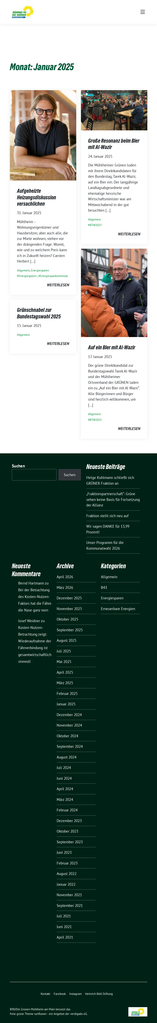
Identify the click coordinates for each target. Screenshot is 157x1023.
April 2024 (65, 782)
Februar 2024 (67, 803)
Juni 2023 (64, 846)
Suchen (18, 459)
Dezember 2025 (69, 591)
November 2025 (69, 602)
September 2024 (70, 740)
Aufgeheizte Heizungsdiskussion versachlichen (36, 191)
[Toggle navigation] (142, 28)
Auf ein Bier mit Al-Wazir (111, 341)
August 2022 (66, 867)
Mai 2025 (64, 655)
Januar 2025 (66, 697)
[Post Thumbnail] (43, 128)
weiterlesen (58, 278)
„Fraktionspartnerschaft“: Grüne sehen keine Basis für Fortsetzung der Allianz (113, 493)
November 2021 (69, 888)
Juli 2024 (64, 761)
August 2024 (66, 751)
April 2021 (65, 931)
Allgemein (23, 264)
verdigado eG (78, 1008)
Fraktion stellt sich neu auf (107, 509)
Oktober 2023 (67, 825)
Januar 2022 (66, 878)
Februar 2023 (67, 857)
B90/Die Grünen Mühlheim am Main (79, 11)
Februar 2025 (67, 687)
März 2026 (65, 581)
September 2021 (70, 899)
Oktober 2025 (67, 613)
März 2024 (65, 793)
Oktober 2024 (67, 729)
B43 (104, 581)
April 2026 (65, 570)
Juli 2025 (64, 645)
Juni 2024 (64, 772)
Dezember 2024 (69, 708)
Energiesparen (40, 264)
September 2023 (70, 835)
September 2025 (70, 623)
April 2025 (65, 666)
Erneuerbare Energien (118, 602)
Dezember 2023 (69, 814)
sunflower (40, 1008)
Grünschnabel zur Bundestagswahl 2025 (39, 307)
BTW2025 (96, 219)
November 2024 (69, 719)
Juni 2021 (64, 920)
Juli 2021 (64, 909)
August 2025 (66, 634)
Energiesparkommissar (54, 270)
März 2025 (65, 676)
